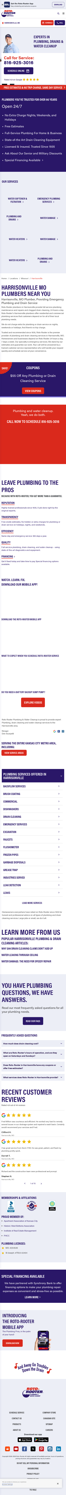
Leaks (31, 893)
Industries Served (31, 877)
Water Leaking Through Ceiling (19, 955)
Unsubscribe (33, 1468)
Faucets (31, 839)
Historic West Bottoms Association (19, 1225)
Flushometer (31, 847)
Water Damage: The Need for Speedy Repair (26, 961)
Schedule (47, 22)
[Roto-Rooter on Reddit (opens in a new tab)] (7, 1448)
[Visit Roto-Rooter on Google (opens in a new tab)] (54, 730)
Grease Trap (31, 870)
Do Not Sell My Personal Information (33, 1463)
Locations (14, 278)
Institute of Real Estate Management (20, 1230)
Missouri (24, 278)
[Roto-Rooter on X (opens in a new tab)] (33, 1448)
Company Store (49, 1412)
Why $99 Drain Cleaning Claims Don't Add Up (27, 948)
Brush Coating (31, 794)
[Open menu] (63, 13)
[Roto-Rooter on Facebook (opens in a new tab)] (24, 1448)
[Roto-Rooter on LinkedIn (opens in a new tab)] (58, 1448)
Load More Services (32, 903)
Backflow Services (31, 786)
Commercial (31, 801)
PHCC (7, 1235)
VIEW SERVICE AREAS (14, 753)
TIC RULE (33, 1489)
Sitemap (49, 1424)
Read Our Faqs (33, 1021)
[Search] (58, 13)
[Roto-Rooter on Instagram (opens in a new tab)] (50, 1448)
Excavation (31, 832)
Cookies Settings (7, 1484)
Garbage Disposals (31, 862)
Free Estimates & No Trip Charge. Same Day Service (34, 87)
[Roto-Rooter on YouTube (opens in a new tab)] (16, 1448)
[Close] (57, 1483)
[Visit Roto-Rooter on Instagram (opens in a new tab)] (63, 730)
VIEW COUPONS (33, 391)
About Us (17, 1429)
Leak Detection (31, 885)
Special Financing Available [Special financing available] (24, 160)
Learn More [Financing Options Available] (33, 1297)
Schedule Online (19, 71)
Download (58, 4)
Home (4, 278)
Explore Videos (33, 702)
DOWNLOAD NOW (12, 1343)
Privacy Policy (33, 1473)
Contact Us (17, 1418)
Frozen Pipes (31, 855)
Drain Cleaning (31, 816)
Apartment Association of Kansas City (21, 1220)
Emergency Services (31, 824)
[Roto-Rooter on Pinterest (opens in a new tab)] (41, 1448)
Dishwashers (31, 809)
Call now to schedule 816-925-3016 (33, 421)
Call (60, 22)
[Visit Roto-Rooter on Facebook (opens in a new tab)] (59, 730)
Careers (49, 1429)
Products (17, 1424)
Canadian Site (49, 1418)
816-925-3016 (18, 62)
